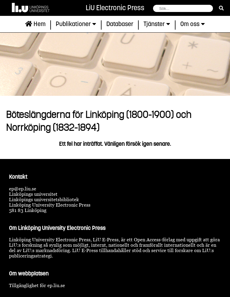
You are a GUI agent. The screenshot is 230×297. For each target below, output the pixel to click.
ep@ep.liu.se (22, 188)
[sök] (221, 8)
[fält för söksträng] (183, 8)
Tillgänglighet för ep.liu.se (37, 285)
